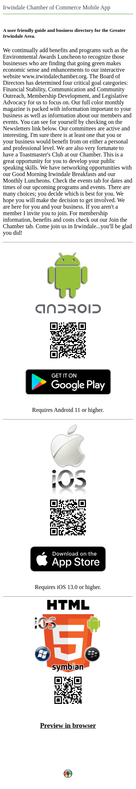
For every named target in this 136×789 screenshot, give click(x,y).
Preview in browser (68, 725)
